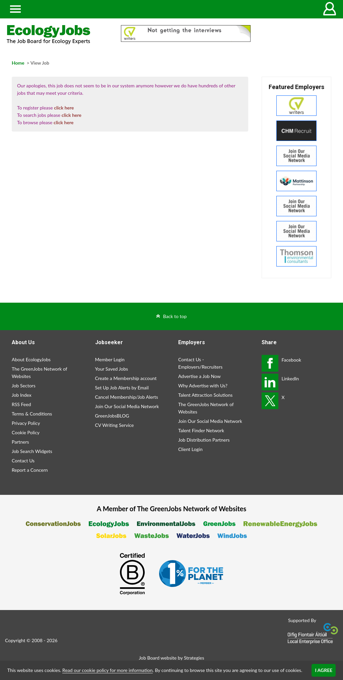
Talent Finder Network (201, 430)
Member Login (110, 359)
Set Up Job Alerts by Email (122, 387)
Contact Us (23, 460)
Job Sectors (24, 385)
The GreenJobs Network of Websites (39, 372)
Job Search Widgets (32, 451)
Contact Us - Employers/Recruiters (200, 363)
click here (64, 107)
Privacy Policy (26, 423)
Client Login (190, 449)
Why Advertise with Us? (202, 385)
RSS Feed (21, 404)
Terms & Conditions (32, 414)
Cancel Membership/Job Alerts (126, 397)
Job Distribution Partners (204, 440)
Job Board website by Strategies (171, 658)
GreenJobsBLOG (112, 416)
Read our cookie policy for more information (107, 670)
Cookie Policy (26, 432)
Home (18, 63)
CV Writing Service (114, 425)
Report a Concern (30, 470)
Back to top (175, 316)
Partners (20, 442)
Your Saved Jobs (111, 369)
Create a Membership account (126, 378)
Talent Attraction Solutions (205, 395)
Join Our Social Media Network (127, 406)
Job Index (21, 395)
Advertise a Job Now (199, 376)
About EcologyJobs (31, 359)
